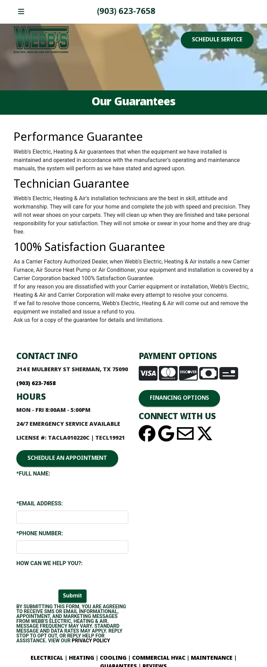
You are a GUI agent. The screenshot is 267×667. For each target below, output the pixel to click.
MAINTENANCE (211, 658)
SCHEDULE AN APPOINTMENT (67, 458)
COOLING (113, 658)
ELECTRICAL (47, 658)
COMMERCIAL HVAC (158, 658)
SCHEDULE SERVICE (217, 39)
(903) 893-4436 (126, 11)
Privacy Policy (91, 640)
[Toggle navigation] (21, 12)
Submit (72, 596)
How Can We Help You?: (49, 563)
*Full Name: (33, 473)
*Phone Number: (39, 533)
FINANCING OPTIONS (179, 398)
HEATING (81, 658)
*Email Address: (39, 503)
